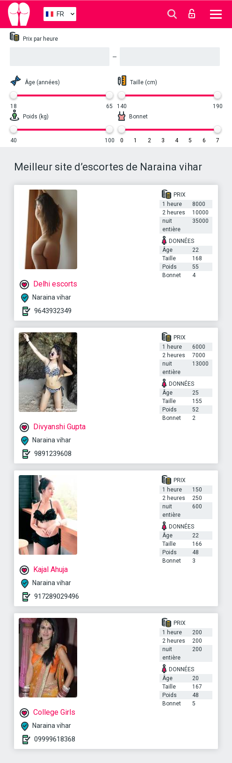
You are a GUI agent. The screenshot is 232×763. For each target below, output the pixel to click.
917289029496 (56, 596)
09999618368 (54, 739)
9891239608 (53, 453)
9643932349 (53, 311)
